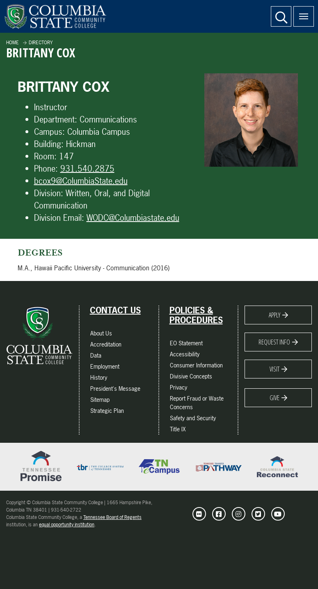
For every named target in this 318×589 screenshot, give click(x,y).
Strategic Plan (107, 411)
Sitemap (100, 399)
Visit (274, 369)
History (98, 377)
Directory (41, 42)
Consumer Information (196, 365)
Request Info (274, 342)
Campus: (49, 131)
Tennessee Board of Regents (112, 517)
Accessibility (184, 354)
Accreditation (105, 344)
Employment (104, 366)
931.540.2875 (87, 168)
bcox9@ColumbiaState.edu (81, 180)
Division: (48, 193)
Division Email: (59, 217)
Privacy (178, 387)
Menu (300, 12)
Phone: (46, 168)
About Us (101, 333)
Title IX (178, 429)
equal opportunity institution (66, 524)
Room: (45, 156)
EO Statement (186, 343)
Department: (55, 119)
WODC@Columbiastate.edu (133, 217)
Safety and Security (193, 418)
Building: (49, 144)
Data (95, 355)
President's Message (115, 388)
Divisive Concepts (191, 376)
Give (274, 397)
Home (12, 42)
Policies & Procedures (196, 315)
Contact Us (115, 310)
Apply (274, 314)
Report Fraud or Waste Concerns (197, 402)
